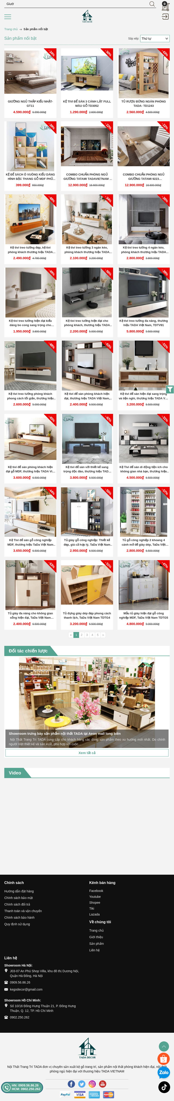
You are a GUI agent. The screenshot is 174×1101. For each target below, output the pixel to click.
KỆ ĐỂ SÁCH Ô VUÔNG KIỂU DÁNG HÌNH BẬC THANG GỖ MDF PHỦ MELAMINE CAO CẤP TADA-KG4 (30, 177)
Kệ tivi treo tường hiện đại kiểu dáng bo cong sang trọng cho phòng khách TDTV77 (30, 323)
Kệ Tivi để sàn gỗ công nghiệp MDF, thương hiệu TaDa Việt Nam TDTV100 (30, 542)
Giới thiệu (96, 937)
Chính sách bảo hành (19, 917)
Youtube (95, 896)
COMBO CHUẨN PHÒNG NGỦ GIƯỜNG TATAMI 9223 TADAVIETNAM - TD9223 (143, 177)
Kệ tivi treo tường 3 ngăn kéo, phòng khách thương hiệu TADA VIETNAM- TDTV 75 (87, 250)
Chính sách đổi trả (17, 904)
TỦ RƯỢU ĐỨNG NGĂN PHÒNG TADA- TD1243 (143, 104)
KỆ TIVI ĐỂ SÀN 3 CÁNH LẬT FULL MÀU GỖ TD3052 (87, 104)
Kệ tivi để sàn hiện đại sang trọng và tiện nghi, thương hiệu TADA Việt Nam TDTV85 (144, 396)
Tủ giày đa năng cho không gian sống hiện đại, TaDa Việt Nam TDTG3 (30, 616)
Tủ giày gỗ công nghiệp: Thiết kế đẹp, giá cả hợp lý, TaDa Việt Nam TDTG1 (87, 542)
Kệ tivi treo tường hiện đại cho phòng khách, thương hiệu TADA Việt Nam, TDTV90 (87, 323)
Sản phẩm (96, 943)
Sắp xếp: (133, 38)
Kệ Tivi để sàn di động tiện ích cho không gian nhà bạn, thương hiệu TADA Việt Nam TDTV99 (144, 469)
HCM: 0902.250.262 (26, 1089)
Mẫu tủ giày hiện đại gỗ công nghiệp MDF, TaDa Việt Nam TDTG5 (143, 616)
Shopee (94, 902)
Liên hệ (94, 950)
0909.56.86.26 (20, 982)
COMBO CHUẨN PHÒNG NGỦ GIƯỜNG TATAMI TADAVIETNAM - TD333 (86, 177)
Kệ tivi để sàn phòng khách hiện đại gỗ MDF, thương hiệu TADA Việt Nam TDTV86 (30, 469)
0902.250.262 (19, 1017)
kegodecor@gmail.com (26, 989)
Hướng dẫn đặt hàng (19, 891)
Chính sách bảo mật (18, 898)
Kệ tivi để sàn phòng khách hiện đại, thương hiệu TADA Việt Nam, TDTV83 (87, 396)
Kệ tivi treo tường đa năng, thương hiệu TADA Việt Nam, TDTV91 (143, 323)
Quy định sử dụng (17, 924)
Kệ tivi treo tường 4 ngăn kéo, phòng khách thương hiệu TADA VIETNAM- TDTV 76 (143, 250)
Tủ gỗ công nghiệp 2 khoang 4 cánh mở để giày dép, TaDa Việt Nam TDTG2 (143, 542)
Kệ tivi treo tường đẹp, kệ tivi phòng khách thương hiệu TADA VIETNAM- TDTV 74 (30, 250)
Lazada (94, 914)
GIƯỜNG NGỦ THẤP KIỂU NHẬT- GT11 (30, 104)
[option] (87, 702)
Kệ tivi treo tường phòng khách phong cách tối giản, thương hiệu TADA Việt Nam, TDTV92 (30, 396)
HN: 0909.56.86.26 (25, 1085)
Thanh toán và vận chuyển (23, 911)
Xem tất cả (87, 753)
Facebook (96, 891)
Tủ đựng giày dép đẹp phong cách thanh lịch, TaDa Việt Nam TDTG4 (87, 616)
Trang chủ (96, 930)
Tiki (91, 908)
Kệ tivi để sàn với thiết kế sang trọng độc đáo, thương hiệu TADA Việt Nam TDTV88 (87, 469)
